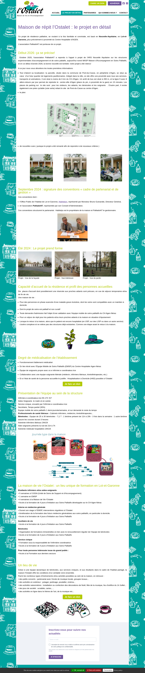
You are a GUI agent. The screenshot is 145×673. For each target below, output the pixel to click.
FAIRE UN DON (97, 3)
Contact (123, 13)
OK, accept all (78, 670)
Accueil (56, 13)
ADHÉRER (114, 3)
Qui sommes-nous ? (107, 13)
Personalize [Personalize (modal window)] (108, 670)
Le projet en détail (71, 13)
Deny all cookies (94, 670)
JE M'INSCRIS (56, 657)
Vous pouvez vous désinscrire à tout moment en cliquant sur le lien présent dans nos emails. (71, 650)
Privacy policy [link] (118, 670)
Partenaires (90, 13)
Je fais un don (72, 384)
